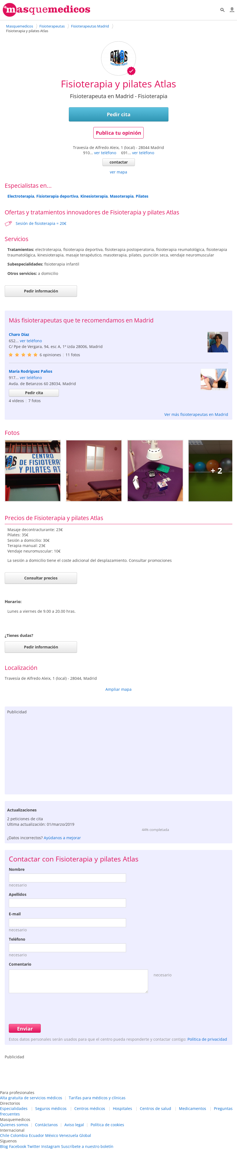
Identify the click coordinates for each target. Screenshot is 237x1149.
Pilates (142, 196)
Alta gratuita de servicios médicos (31, 1097)
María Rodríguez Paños (30, 371)
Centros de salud (155, 1108)
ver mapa (118, 172)
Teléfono (17, 939)
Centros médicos (89, 1108)
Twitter (33, 1146)
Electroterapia (20, 196)
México (51, 1135)
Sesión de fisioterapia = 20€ (41, 223)
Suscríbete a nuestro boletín (87, 1146)
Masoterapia (122, 196)
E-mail (15, 913)
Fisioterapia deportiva (57, 196)
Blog (4, 1146)
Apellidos (17, 894)
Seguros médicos (51, 1108)
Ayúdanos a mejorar (62, 837)
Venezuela (68, 1135)
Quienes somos (14, 1124)
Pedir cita (118, 114)
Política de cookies (107, 1124)
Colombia (19, 1135)
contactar (119, 162)
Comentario (20, 964)
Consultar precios (41, 578)
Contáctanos (46, 1124)
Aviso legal (74, 1124)
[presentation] (50, 1007)
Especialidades (14, 1108)
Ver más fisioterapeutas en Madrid (196, 414)
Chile (4, 1135)
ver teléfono (105, 152)
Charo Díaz (19, 334)
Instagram (50, 1146)
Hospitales (122, 1108)
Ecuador (36, 1135)
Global (85, 1135)
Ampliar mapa (118, 689)
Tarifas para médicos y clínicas (97, 1097)
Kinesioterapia (94, 196)
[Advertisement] (118, 753)
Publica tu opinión (118, 132)
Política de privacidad (207, 1039)
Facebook (17, 1146)
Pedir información (41, 291)
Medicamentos (192, 1108)
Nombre (16, 869)
